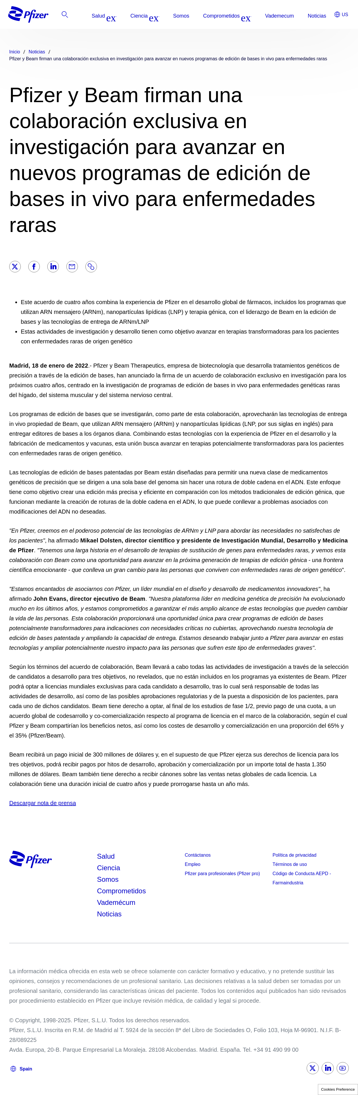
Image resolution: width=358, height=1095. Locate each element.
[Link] (91, 266)
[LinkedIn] (53, 266)
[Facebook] (34, 266)
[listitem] (311, 15)
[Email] (72, 266)
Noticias (109, 914)
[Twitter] (15, 266)
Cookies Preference (338, 1089)
